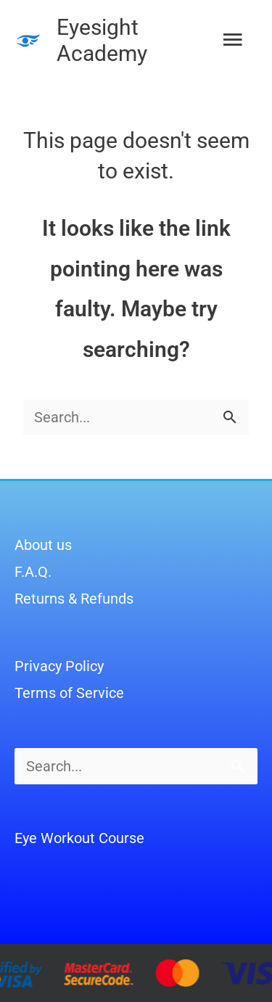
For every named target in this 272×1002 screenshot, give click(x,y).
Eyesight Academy (102, 40)
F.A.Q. (33, 571)
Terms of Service (69, 693)
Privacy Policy (59, 666)
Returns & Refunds (74, 598)
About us (43, 545)
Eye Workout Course (79, 838)
